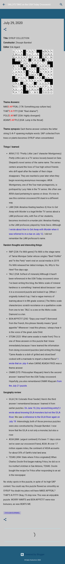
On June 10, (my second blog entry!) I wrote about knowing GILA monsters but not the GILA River (35, 412)
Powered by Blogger (32, 554)
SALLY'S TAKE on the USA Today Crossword (29, 4)
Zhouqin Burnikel (12, 513)
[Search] (61, 4)
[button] (5, 30)
